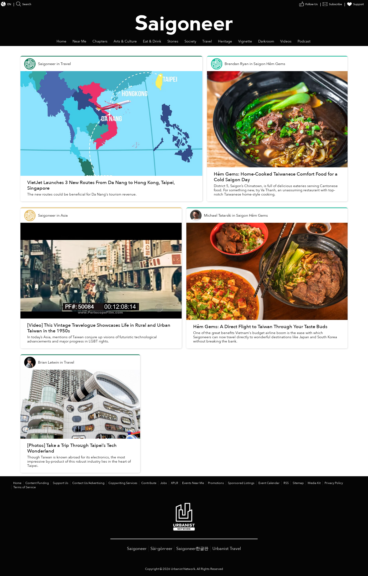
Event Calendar (269, 483)
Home (17, 483)
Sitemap (298, 483)
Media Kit (314, 483)
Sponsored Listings (241, 483)
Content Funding (37, 483)
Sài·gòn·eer (161, 549)
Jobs (163, 483)
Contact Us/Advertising (88, 483)
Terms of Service (24, 487)
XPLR (174, 483)
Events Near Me (193, 483)
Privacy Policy (334, 483)
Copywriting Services (122, 483)
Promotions (216, 483)
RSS (286, 483)
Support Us (60, 483)
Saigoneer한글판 (192, 549)
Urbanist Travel (226, 549)
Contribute (148, 483)
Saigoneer (136, 549)
